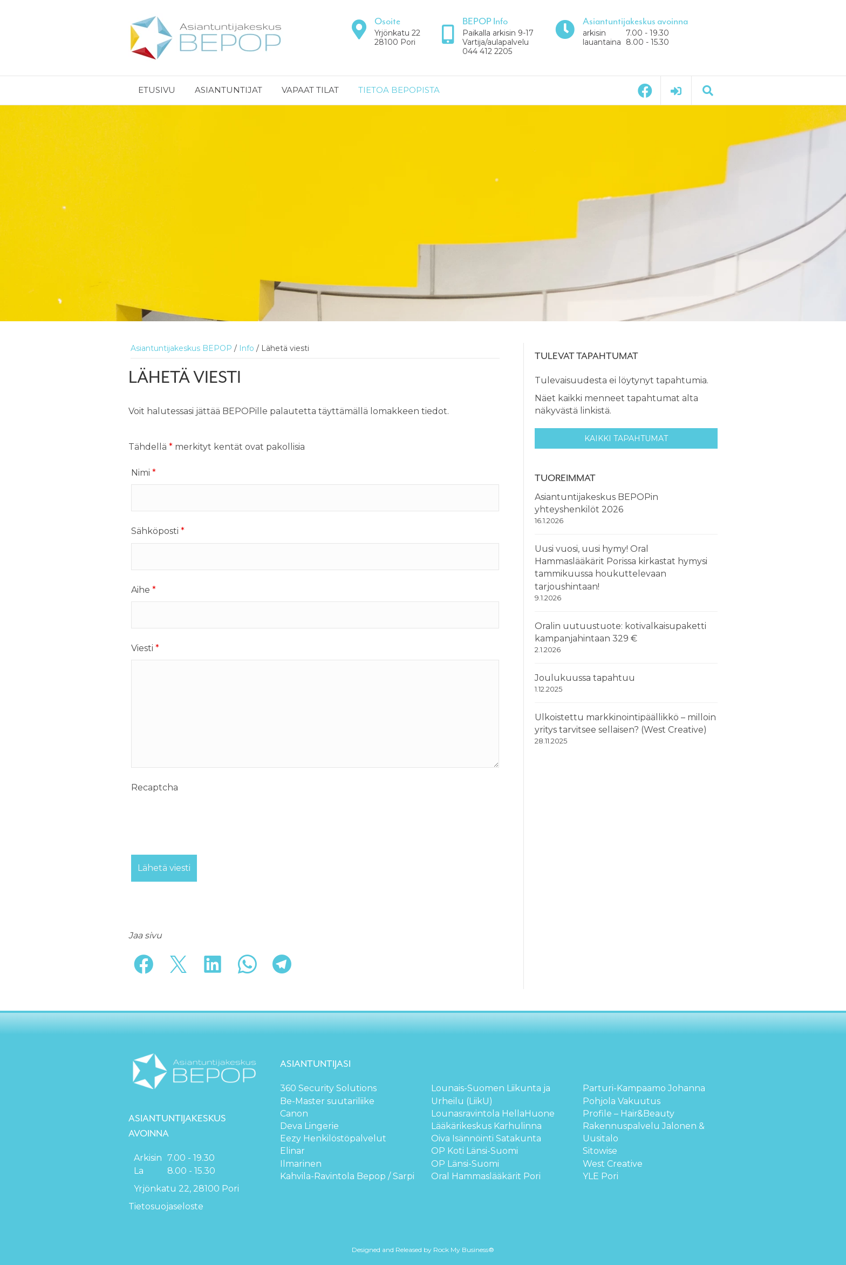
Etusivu (156, 90)
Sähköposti (158, 531)
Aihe (143, 590)
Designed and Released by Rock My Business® (423, 1250)
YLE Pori (600, 1176)
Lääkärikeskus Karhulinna (486, 1126)
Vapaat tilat (310, 90)
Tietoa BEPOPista (399, 90)
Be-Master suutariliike (327, 1101)
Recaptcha (154, 787)
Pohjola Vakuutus (621, 1101)
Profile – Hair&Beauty (628, 1113)
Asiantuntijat (228, 90)
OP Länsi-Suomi (465, 1164)
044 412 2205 (487, 51)
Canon (294, 1113)
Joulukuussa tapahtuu (585, 678)
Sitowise (600, 1151)
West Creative (613, 1164)
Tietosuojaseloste (165, 1206)
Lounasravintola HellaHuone (493, 1113)
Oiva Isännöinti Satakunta (486, 1138)
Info (246, 348)
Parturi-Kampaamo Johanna (644, 1088)
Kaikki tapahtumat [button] (626, 438)
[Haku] (708, 90)
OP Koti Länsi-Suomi (474, 1151)
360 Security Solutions (328, 1088)
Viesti (145, 648)
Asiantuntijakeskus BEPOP (181, 348)
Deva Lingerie (309, 1126)
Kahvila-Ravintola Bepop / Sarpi (347, 1176)
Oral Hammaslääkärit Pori (486, 1176)
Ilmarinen (301, 1164)
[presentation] (213, 820)
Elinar (292, 1151)
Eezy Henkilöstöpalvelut (333, 1138)
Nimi (143, 473)
